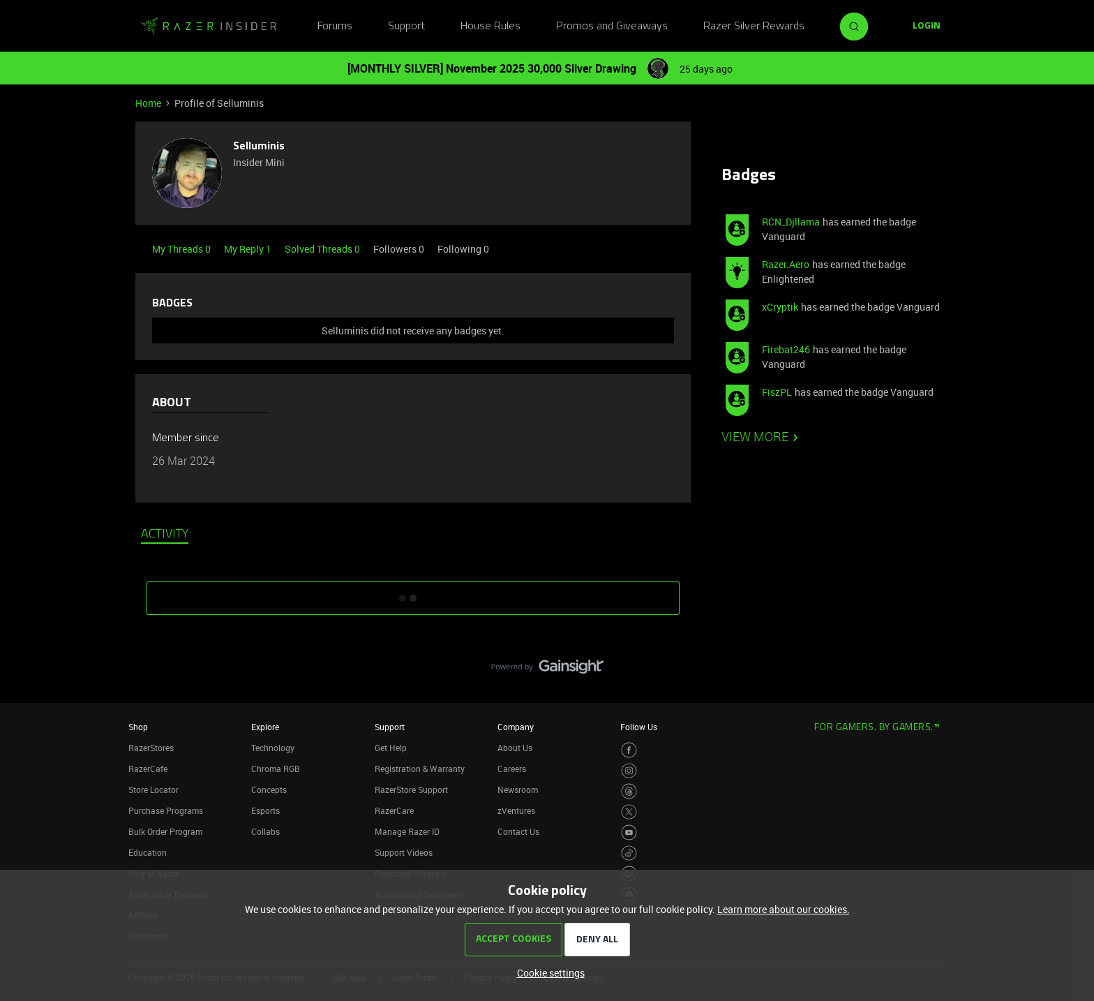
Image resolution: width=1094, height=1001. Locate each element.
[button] (926, 26)
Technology (272, 747)
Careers (511, 768)
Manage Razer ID (407, 831)
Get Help (391, 747)
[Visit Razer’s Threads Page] (629, 791)
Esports (265, 810)
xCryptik (780, 306)
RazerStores (151, 747)
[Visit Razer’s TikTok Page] (629, 853)
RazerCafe (147, 768)
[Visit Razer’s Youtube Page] (629, 832)
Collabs (265, 831)
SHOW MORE (413, 593)
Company (515, 726)
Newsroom (517, 789)
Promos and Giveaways (612, 26)
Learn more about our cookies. (783, 909)
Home (148, 103)
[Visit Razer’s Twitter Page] (629, 812)
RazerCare (394, 810)
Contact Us (518, 831)
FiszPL (777, 392)
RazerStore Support (411, 789)
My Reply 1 (249, 248)
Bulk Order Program (165, 831)
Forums (334, 26)
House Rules (490, 26)
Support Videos (404, 852)
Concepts (269, 789)
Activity (164, 534)
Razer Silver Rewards (753, 26)
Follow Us (638, 726)
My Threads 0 (182, 248)
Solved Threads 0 (323, 248)
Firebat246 (786, 349)
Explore (265, 726)
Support (406, 26)
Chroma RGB (275, 768)
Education (147, 852)
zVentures (516, 810)
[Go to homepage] (208, 26)
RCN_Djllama (791, 221)
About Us (514, 747)
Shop (138, 726)
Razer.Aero (785, 264)
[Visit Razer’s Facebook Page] (629, 750)
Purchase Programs (165, 810)
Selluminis (259, 146)
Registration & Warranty (420, 768)
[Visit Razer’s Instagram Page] (629, 771)
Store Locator (153, 789)
